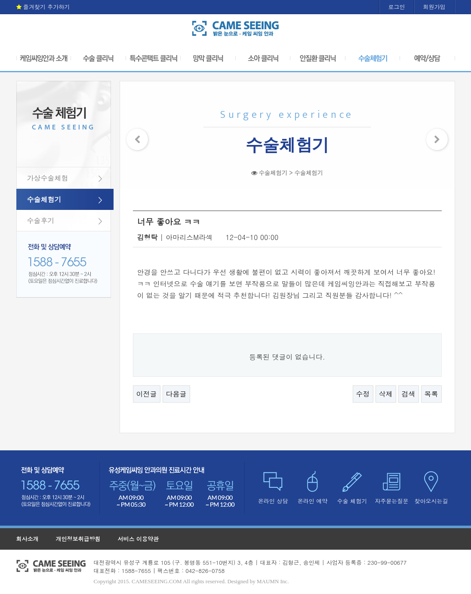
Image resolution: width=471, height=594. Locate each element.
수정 (363, 394)
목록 (431, 394)
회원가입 (434, 7)
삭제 (386, 394)
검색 (409, 394)
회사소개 (27, 539)
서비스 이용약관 (138, 539)
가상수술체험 (47, 178)
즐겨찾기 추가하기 (43, 7)
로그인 (396, 7)
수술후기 (41, 220)
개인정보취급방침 (78, 539)
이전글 (146, 394)
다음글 (176, 394)
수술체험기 (44, 199)
